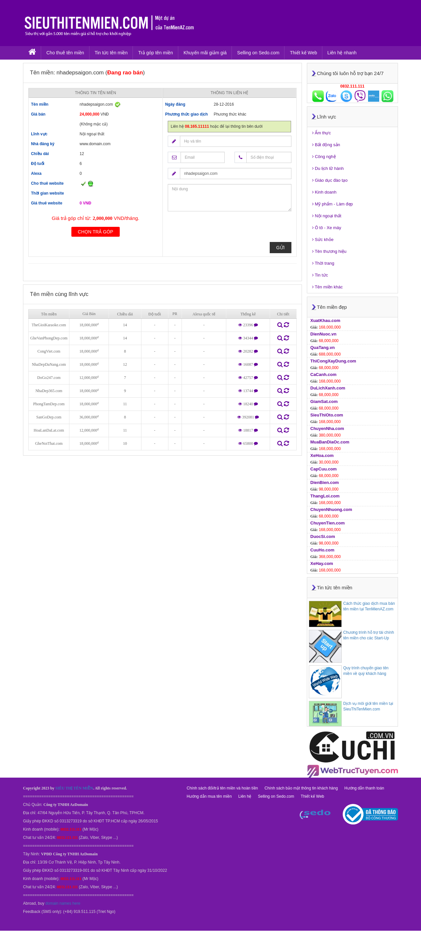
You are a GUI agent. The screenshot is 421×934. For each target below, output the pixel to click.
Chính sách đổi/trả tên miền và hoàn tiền (222, 788)
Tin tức (320, 275)
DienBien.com (324, 482)
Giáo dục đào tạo (330, 180)
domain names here (62, 903)
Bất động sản (326, 144)
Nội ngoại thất (326, 215)
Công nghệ (324, 156)
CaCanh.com (323, 374)
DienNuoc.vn (323, 334)
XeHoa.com (322, 455)
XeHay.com (321, 563)
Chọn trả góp (95, 231)
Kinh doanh (324, 192)
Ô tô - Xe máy (326, 227)
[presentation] (218, 229)
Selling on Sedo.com (258, 52)
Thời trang (323, 263)
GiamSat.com (324, 401)
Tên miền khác (327, 286)
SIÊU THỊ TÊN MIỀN (74, 788)
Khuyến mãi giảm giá (205, 52)
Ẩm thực (321, 132)
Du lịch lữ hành (328, 168)
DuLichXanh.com (327, 388)
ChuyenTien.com (327, 522)
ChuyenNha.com (327, 428)
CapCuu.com (323, 469)
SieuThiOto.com (326, 415)
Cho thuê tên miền (65, 52)
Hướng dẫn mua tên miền (209, 796)
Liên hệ (245, 796)
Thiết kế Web (303, 52)
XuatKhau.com (325, 320)
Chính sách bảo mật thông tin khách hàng (301, 788)
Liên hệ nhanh (342, 52)
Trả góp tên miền (155, 52)
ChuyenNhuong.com (331, 509)
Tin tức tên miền (111, 52)
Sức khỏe (323, 239)
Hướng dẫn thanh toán (364, 788)
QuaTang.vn (322, 347)
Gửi (280, 247)
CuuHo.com (322, 549)
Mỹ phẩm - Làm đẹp (332, 203)
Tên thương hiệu (329, 251)
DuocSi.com (322, 536)
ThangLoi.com (325, 496)
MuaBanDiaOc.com (329, 442)
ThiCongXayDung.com (333, 361)
